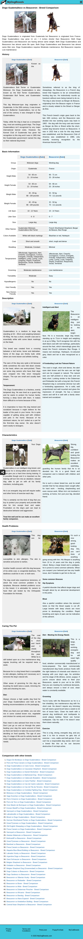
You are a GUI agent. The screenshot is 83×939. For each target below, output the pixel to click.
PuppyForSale (57, 930)
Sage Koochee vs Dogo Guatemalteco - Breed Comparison (29, 796)
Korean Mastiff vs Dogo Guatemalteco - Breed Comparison (29, 808)
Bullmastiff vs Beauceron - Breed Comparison (23, 838)
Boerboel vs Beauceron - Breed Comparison (23, 844)
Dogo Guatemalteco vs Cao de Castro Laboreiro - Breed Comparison (32, 784)
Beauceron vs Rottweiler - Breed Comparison (23, 880)
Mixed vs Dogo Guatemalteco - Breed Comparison (25, 817)
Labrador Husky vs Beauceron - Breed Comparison (26, 853)
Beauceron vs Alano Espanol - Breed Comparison (25, 898)
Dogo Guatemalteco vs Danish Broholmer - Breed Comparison (30, 772)
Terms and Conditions (26, 930)
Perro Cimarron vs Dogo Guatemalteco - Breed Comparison (29, 799)
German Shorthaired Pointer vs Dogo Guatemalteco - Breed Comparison (34, 820)
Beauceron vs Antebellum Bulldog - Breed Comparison (27, 901)
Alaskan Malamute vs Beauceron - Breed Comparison (27, 835)
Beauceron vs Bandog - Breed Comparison (22, 895)
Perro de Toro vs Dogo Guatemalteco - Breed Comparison (28, 802)
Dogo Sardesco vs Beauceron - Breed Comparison (25, 874)
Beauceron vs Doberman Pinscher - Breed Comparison (27, 889)
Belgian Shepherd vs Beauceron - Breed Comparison (26, 862)
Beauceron (59, 60)
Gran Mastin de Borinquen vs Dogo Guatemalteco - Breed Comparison (33, 805)
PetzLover (43, 930)
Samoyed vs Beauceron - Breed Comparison (23, 832)
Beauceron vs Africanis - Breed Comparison (23, 892)
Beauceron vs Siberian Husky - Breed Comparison (25, 877)
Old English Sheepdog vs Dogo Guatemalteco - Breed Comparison (32, 826)
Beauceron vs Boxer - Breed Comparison (22, 883)
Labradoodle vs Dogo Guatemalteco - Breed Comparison (28, 814)
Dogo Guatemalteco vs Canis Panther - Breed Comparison (28, 781)
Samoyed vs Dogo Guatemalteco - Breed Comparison (27, 811)
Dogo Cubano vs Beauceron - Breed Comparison (25, 871)
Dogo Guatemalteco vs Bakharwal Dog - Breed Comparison (29, 775)
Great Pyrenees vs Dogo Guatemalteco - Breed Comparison (29, 823)
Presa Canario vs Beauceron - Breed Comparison (25, 847)
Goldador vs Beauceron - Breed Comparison (23, 865)
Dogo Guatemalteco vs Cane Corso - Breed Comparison (28, 766)
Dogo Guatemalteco (19, 60)
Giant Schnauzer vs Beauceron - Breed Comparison (26, 859)
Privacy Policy (8, 930)
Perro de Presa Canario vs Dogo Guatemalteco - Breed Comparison (32, 763)
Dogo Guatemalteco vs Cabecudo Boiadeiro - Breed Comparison (31, 778)
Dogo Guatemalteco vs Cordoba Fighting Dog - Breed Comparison (31, 790)
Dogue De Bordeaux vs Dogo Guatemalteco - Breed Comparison (31, 760)
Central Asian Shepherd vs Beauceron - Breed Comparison (29, 905)
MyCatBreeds (74, 930)
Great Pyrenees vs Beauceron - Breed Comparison (26, 841)
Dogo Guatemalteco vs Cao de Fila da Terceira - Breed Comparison (32, 787)
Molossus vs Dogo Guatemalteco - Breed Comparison (27, 793)
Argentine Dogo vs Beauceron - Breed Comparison (25, 856)
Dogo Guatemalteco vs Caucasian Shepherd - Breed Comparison (31, 769)
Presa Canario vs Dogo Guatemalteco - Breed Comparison (29, 829)
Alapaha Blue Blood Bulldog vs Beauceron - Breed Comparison (30, 850)
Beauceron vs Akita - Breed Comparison (21, 886)
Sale (29, 60)
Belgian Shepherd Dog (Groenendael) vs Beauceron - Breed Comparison (34, 868)
